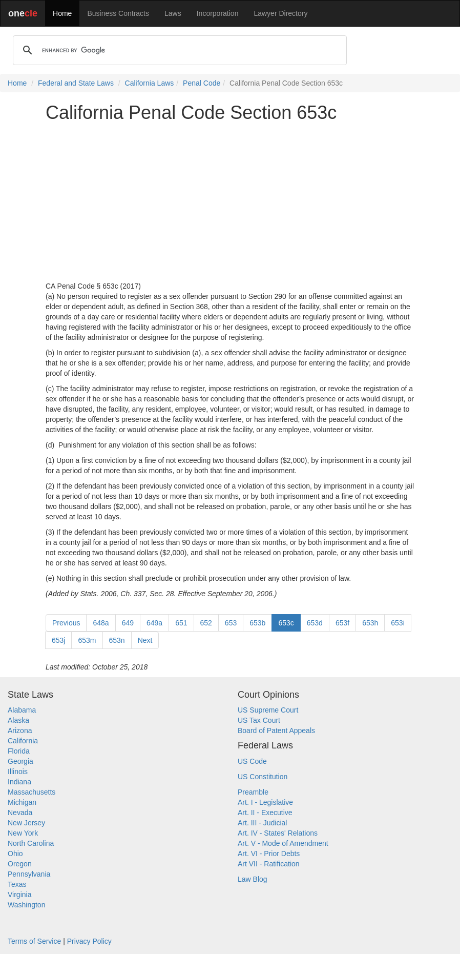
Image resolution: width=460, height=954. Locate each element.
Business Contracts (118, 13)
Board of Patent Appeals (276, 730)
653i (397, 623)
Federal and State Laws (76, 83)
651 (181, 623)
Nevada (20, 812)
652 (206, 623)
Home (62, 13)
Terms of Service (34, 941)
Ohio (15, 853)
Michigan (22, 802)
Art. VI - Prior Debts (269, 853)
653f (342, 623)
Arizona (20, 730)
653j (58, 640)
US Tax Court (259, 720)
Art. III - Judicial (262, 823)
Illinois (18, 771)
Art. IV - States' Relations (278, 833)
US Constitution (262, 777)
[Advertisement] (230, 202)
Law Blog (252, 879)
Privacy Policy (89, 941)
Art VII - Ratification (269, 864)
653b (257, 623)
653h (370, 623)
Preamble (253, 792)
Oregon (20, 864)
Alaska (18, 720)
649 (128, 623)
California (23, 741)
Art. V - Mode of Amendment (283, 843)
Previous (66, 623)
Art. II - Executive (265, 812)
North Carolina (31, 843)
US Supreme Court (268, 710)
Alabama (22, 710)
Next (145, 640)
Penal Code (201, 83)
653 (231, 623)
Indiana (19, 782)
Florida (19, 751)
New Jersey (26, 823)
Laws (172, 13)
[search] (178, 50)
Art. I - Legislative (265, 802)
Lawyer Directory (280, 13)
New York (23, 833)
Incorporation (218, 13)
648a (101, 623)
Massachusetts (31, 792)
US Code (252, 761)
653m (87, 640)
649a (154, 623)
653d (315, 623)
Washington (26, 905)
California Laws (149, 83)
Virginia (19, 894)
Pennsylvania (29, 874)
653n (117, 640)
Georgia (20, 761)
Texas (17, 884)
